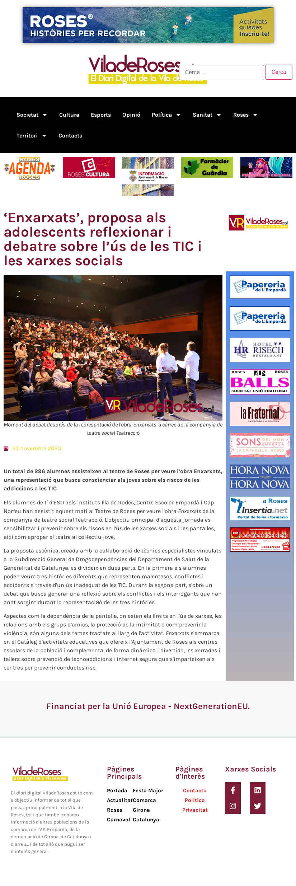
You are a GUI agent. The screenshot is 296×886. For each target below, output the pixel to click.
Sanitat (207, 114)
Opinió (131, 114)
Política (166, 114)
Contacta (70, 135)
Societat (32, 114)
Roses (245, 114)
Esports (101, 114)
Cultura (69, 114)
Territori (32, 135)
